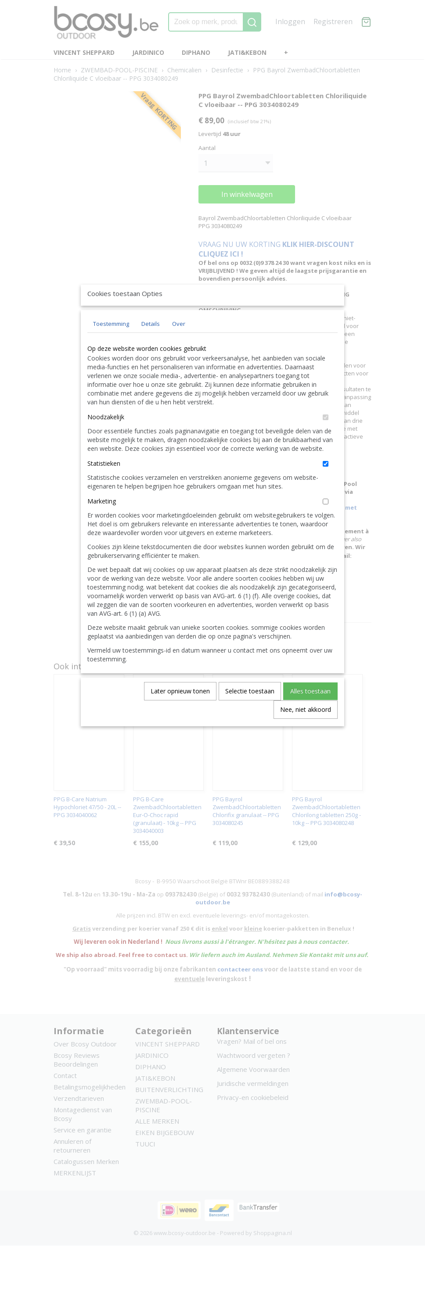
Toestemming (111, 344)
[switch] (325, 437)
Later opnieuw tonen (180, 711)
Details (150, 344)
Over (178, 344)
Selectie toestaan (249, 711)
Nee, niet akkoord (305, 729)
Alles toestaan (310, 711)
